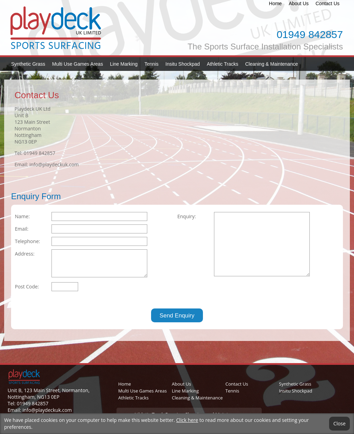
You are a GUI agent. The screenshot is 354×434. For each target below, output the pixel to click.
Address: (25, 253)
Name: (22, 216)
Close (339, 423)
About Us (299, 3)
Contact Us (327, 3)
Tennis (151, 64)
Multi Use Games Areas (77, 64)
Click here (187, 420)
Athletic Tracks (222, 64)
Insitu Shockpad (183, 64)
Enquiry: (186, 216)
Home (275, 3)
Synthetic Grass (28, 64)
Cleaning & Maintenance (271, 64)
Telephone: (27, 241)
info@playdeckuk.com (54, 164)
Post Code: (27, 286)
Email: (21, 228)
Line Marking (124, 64)
